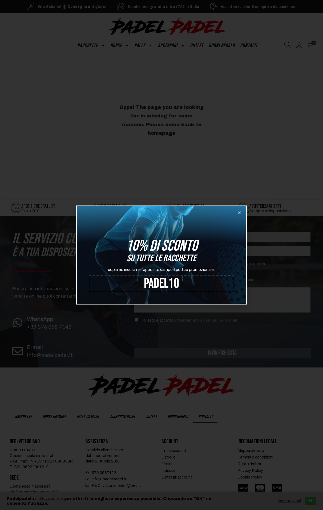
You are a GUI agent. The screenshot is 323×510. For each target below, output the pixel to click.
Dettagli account (177, 478)
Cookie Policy (249, 478)
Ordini (167, 464)
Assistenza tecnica (248, 264)
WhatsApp (40, 319)
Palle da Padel (88, 417)
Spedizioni (240, 272)
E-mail (35, 347)
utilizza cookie (50, 498)
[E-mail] (17, 351)
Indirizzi (168, 471)
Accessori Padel (122, 417)
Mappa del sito (250, 451)
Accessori (171, 45)
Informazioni (242, 279)
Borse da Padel (54, 417)
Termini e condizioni (255, 458)
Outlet (196, 45)
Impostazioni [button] (289, 501)
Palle (143, 45)
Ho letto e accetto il (188, 320)
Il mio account (174, 451)
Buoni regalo (222, 45)
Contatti (248, 45)
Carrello (169, 458)
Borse (119, 45)
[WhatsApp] (17, 323)
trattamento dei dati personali (207, 320)
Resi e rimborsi (250, 464)
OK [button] (310, 501)
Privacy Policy (250, 471)
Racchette (91, 45)
